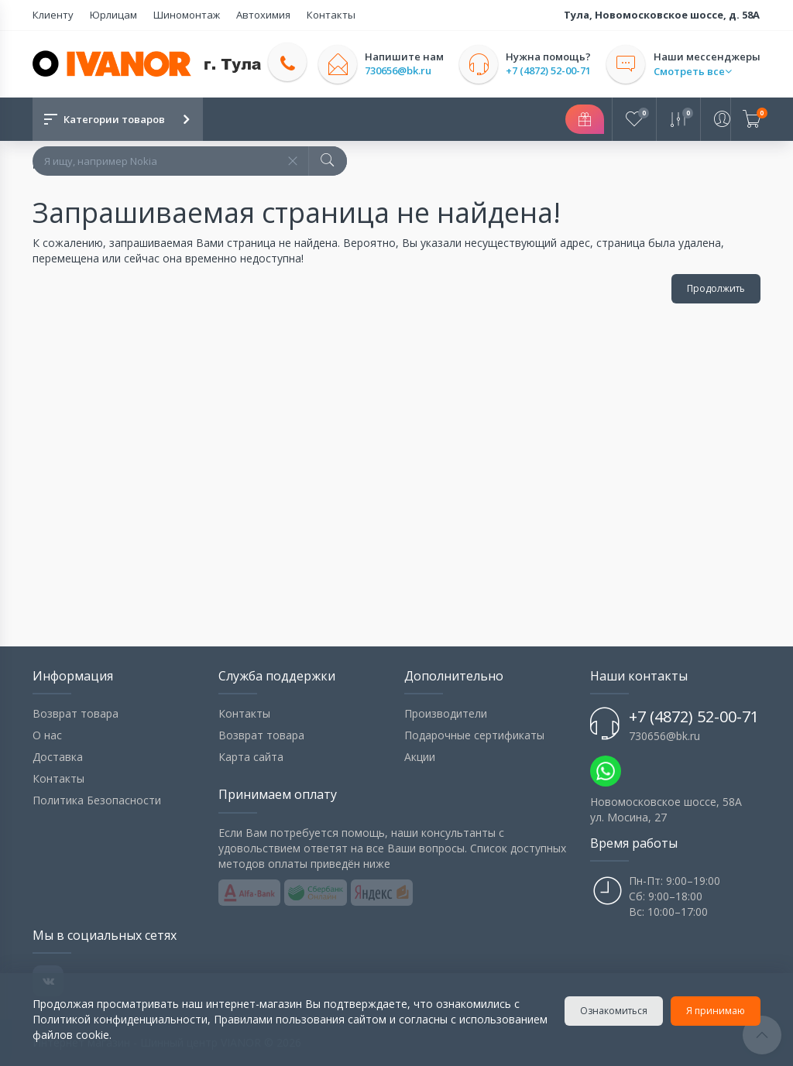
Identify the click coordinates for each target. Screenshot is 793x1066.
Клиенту (53, 15)
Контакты (328, 15)
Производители (445, 713)
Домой (50, 163)
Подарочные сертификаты (474, 735)
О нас (47, 735)
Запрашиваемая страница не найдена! (193, 163)
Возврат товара (75, 713)
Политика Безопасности (97, 800)
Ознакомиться (613, 1010)
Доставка (58, 756)
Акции (419, 756)
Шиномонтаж (185, 15)
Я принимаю (715, 1010)
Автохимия (261, 15)
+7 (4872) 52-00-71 (549, 71)
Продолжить (716, 288)
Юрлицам (112, 15)
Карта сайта (250, 756)
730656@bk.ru (399, 71)
